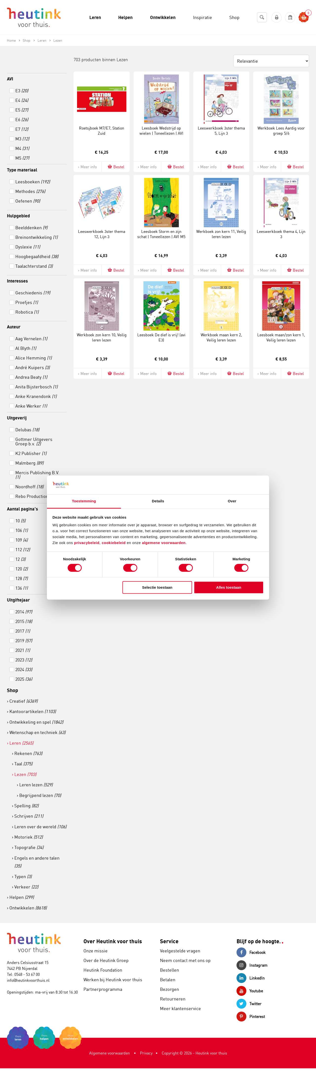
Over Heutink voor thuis (112, 941)
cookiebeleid (114, 543)
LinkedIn (251, 978)
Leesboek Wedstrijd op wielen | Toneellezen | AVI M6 (161, 133)
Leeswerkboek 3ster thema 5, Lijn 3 (221, 131)
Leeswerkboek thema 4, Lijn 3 (281, 234)
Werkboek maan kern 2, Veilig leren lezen (221, 337)
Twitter (249, 1004)
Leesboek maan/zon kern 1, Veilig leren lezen (281, 337)
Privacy (146, 1053)
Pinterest (251, 1016)
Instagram (252, 965)
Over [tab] (232, 501)
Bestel (115, 166)
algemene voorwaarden (164, 543)
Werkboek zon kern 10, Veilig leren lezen (102, 337)
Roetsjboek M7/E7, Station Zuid (101, 131)
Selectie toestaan (157, 587)
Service (169, 941)
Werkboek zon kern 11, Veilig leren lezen (221, 234)
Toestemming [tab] (84, 501)
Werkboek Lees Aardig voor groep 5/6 (281, 131)
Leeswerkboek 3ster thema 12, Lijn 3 (101, 234)
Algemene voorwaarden (109, 1053)
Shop (12, 690)
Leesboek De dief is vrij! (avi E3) (161, 337)
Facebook (251, 952)
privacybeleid (86, 543)
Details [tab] (158, 501)
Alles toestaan (228, 587)
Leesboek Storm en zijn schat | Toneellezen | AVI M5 (161, 234)
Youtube (250, 991)
